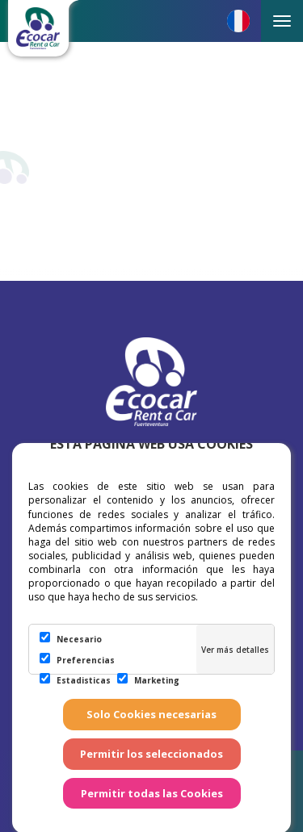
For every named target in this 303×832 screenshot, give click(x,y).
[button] (238, 21)
